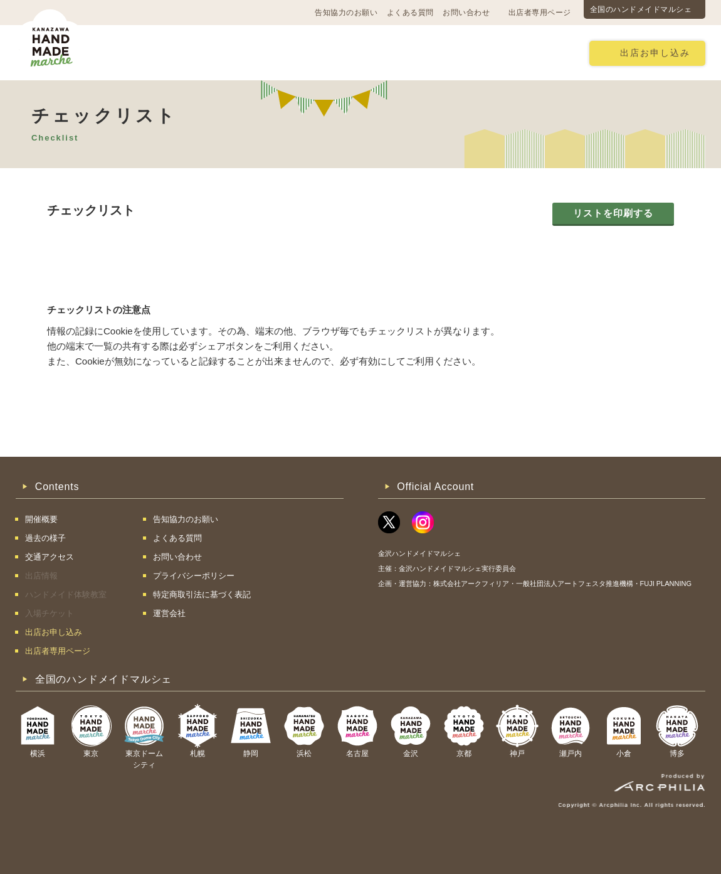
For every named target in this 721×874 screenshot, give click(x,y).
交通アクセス (207, 52)
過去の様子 (282, 52)
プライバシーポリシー (193, 575)
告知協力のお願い (346, 12)
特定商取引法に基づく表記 (202, 594)
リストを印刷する (613, 213)
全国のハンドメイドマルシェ (641, 9)
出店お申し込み (655, 53)
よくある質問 (410, 12)
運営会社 (169, 613)
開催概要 (136, 52)
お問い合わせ (466, 12)
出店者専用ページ (539, 12)
